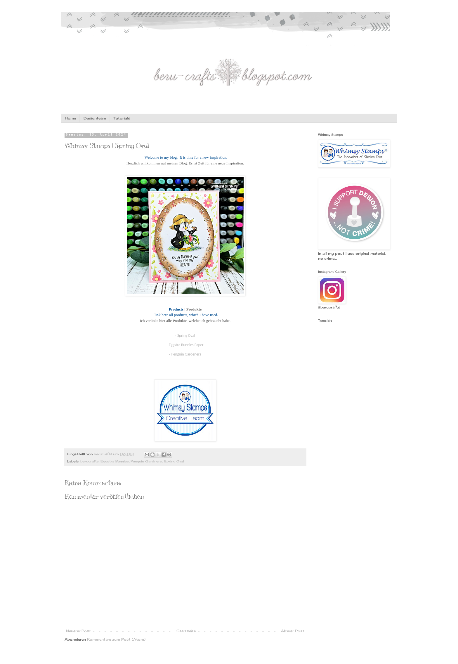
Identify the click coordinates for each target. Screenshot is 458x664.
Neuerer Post (78, 631)
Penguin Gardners (146, 461)
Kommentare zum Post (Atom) (116, 639)
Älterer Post (292, 631)
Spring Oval (174, 461)
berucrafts (89, 461)
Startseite (186, 631)
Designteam (95, 118)
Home (70, 118)
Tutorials (122, 118)
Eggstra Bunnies (114, 461)
